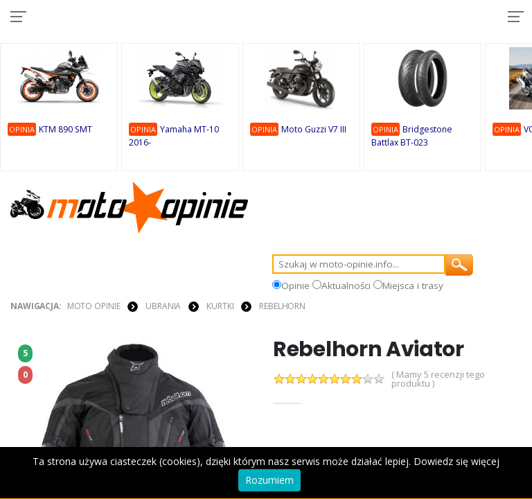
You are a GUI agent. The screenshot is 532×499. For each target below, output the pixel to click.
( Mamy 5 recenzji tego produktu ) (438, 379)
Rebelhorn (282, 306)
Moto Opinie (94, 306)
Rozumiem (269, 480)
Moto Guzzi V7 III (315, 131)
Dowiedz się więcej (456, 461)
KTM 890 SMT (66, 131)
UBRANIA (163, 306)
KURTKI (219, 306)
